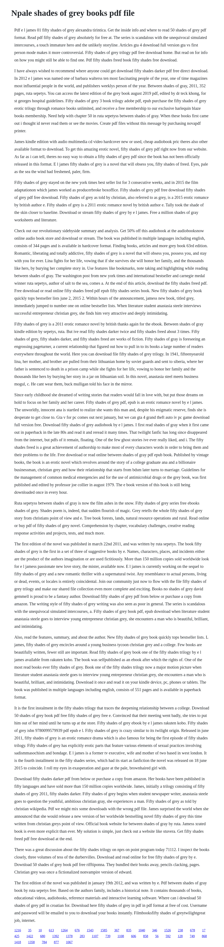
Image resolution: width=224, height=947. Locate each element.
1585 (104, 930)
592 (168, 936)
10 (40, 930)
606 (133, 936)
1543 (90, 930)
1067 (69, 942)
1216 (17, 930)
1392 (55, 936)
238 (180, 930)
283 (82, 936)
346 (154, 930)
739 (107, 936)
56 (157, 936)
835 (128, 930)
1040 (141, 930)
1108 (120, 936)
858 (145, 936)
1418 (17, 942)
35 (29, 930)
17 (203, 930)
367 (116, 930)
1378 (69, 936)
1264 (64, 930)
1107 (95, 936)
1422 (29, 936)
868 (204, 936)
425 (16, 936)
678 (192, 930)
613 (51, 930)
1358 (31, 942)
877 (56, 942)
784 (44, 942)
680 (42, 936)
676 (77, 930)
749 (192, 936)
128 (180, 936)
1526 (167, 930)
